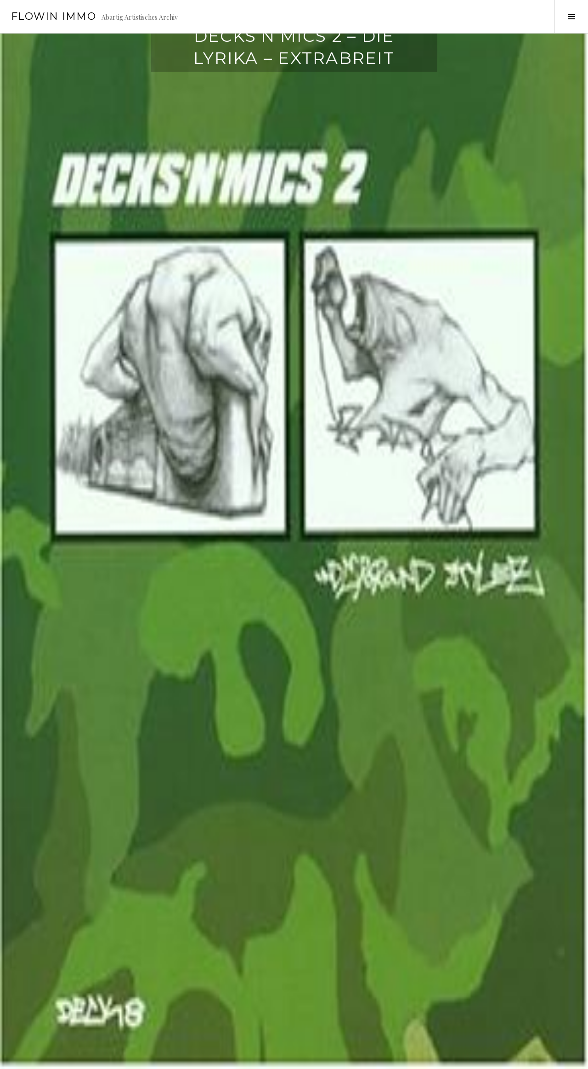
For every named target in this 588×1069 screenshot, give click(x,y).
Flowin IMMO (53, 16)
